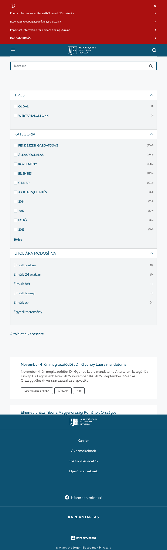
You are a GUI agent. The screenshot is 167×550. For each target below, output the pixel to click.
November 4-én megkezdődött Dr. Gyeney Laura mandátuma (73, 364)
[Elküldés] (151, 66)
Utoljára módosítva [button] (84, 253)
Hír (79, 390)
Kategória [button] (84, 134)
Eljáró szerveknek (83, 471)
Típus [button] (84, 95)
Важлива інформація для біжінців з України (35, 21)
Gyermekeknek (83, 451)
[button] (155, 6)
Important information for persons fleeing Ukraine (40, 29)
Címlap (63, 390)
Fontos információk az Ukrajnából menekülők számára (42, 13)
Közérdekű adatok (83, 461)
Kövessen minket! (86, 497)
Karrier (83, 441)
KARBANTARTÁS (20, 38)
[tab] (83, 95)
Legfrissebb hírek (36, 390)
